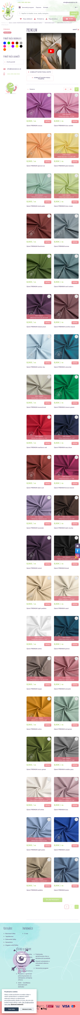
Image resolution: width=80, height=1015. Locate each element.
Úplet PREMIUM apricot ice (36, 166)
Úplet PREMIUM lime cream (63, 206)
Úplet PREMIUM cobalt (62, 850)
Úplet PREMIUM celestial (62, 367)
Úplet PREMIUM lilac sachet (63, 126)
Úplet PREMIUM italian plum (36, 327)
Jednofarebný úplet (49, 22)
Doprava (38, 7)
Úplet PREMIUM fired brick (36, 246)
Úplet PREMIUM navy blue (63, 447)
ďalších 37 (7, 32)
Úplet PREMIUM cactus (34, 287)
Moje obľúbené (26, 19)
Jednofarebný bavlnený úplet (64, 22)
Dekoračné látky (10, 939)
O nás (26, 933)
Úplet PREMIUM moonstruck (36, 407)
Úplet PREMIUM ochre (34, 729)
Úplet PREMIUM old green (63, 729)
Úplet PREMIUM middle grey (63, 769)
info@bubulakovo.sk (70, 2)
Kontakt (45, 7)
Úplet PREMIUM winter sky (36, 367)
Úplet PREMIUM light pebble (36, 608)
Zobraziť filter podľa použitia (41, 78)
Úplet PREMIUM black (61, 568)
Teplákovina (9, 936)
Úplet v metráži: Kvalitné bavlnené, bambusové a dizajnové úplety (25, 22)
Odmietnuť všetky (27, 1009)
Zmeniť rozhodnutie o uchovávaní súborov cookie (43, 963)
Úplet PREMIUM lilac (61, 810)
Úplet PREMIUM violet (34, 568)
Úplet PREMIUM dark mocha (63, 528)
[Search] (48, 13)
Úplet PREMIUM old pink (62, 689)
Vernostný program (26, 7)
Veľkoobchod (22, 966)
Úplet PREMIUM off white (35, 810)
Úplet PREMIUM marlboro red (37, 447)
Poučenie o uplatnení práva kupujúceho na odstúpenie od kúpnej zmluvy (25, 977)
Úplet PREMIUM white (34, 649)
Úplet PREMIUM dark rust (35, 488)
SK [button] (75, 7)
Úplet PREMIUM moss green (36, 769)
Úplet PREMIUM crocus (34, 126)
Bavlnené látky (10, 933)
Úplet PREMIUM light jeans (36, 850)
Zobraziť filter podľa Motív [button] (40, 72)
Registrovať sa (52, 19)
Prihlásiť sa (39, 19)
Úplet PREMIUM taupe (34, 689)
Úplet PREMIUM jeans (61, 890)
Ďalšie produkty (52, 900)
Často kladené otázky (25, 957)
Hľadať (74, 13)
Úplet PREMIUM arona (61, 246)
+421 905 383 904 (24, 2)
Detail (48, 121)
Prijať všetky (11, 1009)
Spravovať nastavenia (17, 1004)
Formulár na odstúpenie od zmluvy (25, 970)
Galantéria (9, 942)
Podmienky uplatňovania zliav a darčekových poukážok (43, 956)
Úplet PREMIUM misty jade (36, 206)
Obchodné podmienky (25, 954)
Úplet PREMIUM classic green (64, 407)
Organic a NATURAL (11, 945)
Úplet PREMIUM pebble (35, 890)
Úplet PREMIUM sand (61, 608)
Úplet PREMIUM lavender (35, 528)
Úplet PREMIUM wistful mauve (64, 327)
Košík (69, 19)
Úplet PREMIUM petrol (62, 649)
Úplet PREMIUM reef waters (63, 287)
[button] (14, 62)
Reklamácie (22, 963)
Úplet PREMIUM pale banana (64, 166)
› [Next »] (76, 907)
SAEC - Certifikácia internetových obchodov (24, 985)
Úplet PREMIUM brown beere (64, 488)
